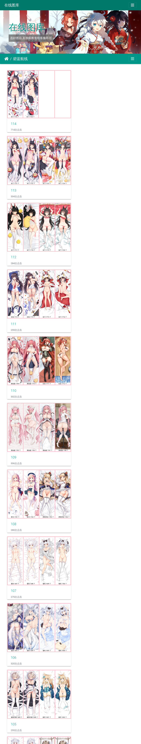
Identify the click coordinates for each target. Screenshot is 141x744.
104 (13, 443)
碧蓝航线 (20, 59)
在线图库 (11, 5)
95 (79, 700)
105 (79, 379)
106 (13, 379)
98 (13, 635)
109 (79, 250)
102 (13, 507)
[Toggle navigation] (133, 5)
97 (79, 635)
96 (13, 700)
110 (13, 250)
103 (79, 443)
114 (13, 121)
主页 (6, 59)
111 (79, 186)
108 (13, 314)
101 (79, 507)
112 (13, 186)
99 (79, 571)
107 (79, 314)
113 (79, 122)
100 (13, 571)
